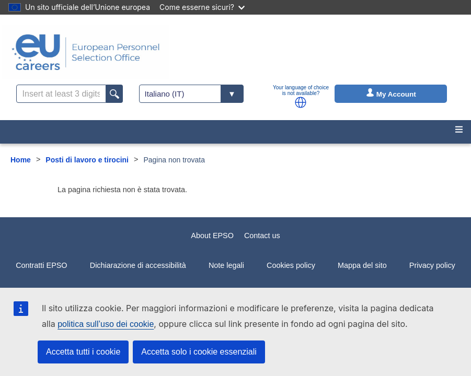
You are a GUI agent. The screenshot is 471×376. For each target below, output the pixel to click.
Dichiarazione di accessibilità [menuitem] (138, 265)
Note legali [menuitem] (226, 265)
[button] (300, 102)
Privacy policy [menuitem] (432, 265)
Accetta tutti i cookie (83, 351)
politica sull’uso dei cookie (106, 324)
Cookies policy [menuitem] (291, 265)
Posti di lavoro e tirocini (87, 160)
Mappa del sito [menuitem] (362, 265)
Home (20, 160)
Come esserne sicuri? (202, 7)
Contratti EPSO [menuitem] (41, 265)
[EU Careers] (85, 52)
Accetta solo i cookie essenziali (199, 351)
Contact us (262, 235)
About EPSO (212, 235)
